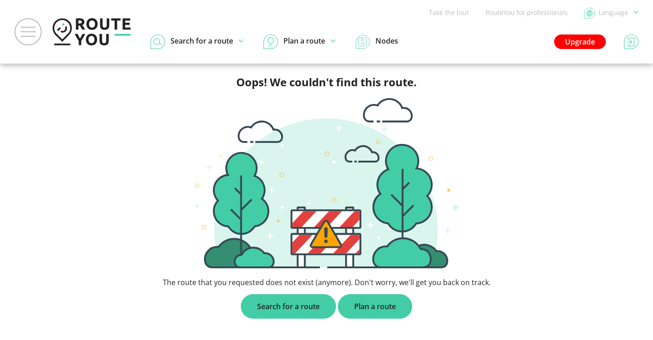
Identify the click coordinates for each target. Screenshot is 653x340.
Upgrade (580, 42)
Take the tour (449, 12)
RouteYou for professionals (527, 12)
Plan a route (375, 306)
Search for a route (288, 306)
